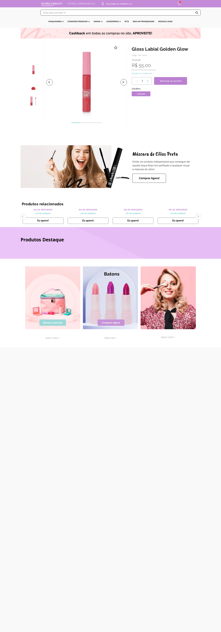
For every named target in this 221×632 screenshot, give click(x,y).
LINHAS (143, 24)
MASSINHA (120, 24)
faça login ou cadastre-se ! (160, 3)
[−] (136, 90)
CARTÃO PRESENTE (164, 24)
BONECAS (96, 24)
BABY (133, 24)
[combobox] (117, 13)
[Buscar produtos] (197, 12)
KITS (109, 24)
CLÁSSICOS (70, 24)
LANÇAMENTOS (53, 24)
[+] (147, 90)
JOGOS (82, 24)
